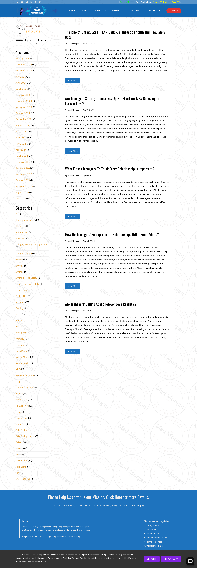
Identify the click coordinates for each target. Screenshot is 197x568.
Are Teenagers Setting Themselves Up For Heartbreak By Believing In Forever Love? (112, 101)
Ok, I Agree (151, 559)
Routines (20, 424)
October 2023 (23, 180)
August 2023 (22, 192)
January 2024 (23, 168)
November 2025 (24, 70)
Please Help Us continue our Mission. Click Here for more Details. (98, 497)
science (19, 448)
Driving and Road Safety (27, 283)
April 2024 (21, 149)
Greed (18, 314)
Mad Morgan (73, 43)
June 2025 (21, 82)
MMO (18, 369)
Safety (19, 442)
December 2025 (24, 64)
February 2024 (23, 162)
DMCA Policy (151, 529)
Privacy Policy (171, 559)
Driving (19, 271)
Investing (20, 344)
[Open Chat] (190, 561)
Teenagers (21, 466)
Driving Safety (22, 290)
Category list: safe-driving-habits (31, 244)
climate (19, 259)
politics (19, 393)
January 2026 (23, 58)
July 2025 (21, 76)
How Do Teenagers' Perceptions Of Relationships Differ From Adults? (112, 234)
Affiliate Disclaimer (154, 545)
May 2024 (21, 143)
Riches (19, 411)
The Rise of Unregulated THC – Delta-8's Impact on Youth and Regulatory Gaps (115, 34)
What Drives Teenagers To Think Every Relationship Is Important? (109, 169)
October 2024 (23, 113)
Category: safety (24, 253)
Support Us (174, 10)
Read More (73, 80)
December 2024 (24, 101)
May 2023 (21, 198)
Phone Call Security (25, 387)
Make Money (22, 350)
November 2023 (24, 174)
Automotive (21, 232)
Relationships (22, 405)
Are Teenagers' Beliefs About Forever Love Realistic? (100, 304)
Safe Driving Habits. (25, 436)
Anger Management (25, 220)
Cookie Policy (152, 533)
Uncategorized (23, 478)
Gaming (19, 308)
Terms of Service (130, 505)
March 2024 (22, 155)
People (19, 381)
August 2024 (22, 125)
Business (20, 238)
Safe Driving (21, 430)
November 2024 (24, 107)
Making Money (23, 357)
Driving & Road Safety (26, 277)
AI (16, 213)
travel (18, 472)
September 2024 (24, 119)
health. (19, 326)
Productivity (22, 399)
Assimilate (21, 226)
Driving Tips (21, 296)
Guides (19, 320)
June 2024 (21, 137)
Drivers (19, 265)
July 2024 (21, 131)
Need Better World (25, 375)
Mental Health (22, 363)
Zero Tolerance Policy (156, 537)
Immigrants (21, 332)
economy (20, 302)
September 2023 (24, 186)
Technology (21, 460)
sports (19, 454)
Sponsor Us (125, 2)
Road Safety (22, 417)
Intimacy (20, 338)
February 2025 (23, 95)
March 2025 (22, 88)
